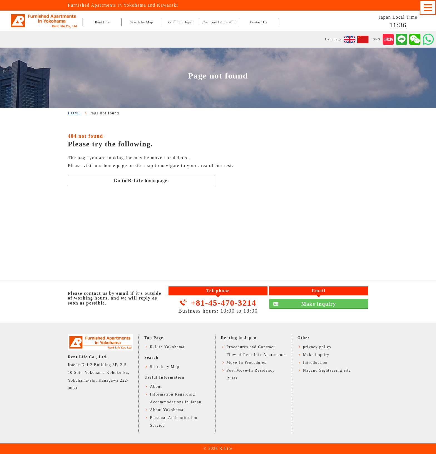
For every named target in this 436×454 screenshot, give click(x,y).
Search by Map (141, 22)
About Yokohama (166, 410)
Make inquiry (318, 304)
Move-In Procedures (247, 362)
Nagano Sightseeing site (327, 370)
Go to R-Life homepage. (141, 180)
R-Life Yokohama (167, 347)
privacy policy (317, 347)
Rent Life (102, 22)
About (156, 386)
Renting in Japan (180, 22)
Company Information (219, 22)
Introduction (315, 362)
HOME (74, 113)
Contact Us (258, 22)
